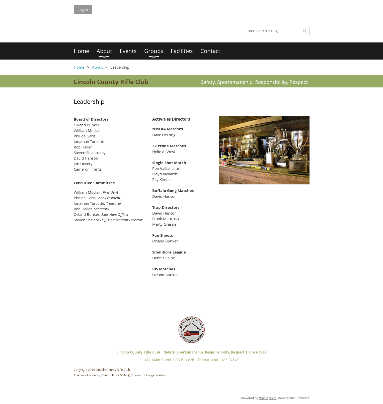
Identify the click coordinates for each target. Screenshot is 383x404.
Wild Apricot (267, 398)
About (97, 67)
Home (79, 67)
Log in (83, 9)
